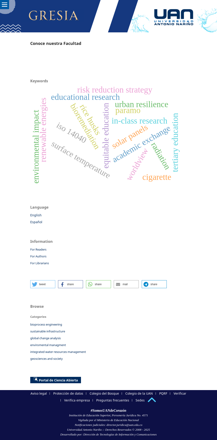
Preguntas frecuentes (112, 400)
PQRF (163, 393)
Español (36, 222)
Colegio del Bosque (104, 393)
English (36, 215)
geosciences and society (46, 359)
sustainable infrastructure (47, 331)
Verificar (180, 393)
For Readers (38, 249)
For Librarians (39, 263)
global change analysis (45, 338)
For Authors (38, 256)
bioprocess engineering (46, 324)
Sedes (140, 400)
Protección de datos (68, 393)
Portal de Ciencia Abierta (55, 379)
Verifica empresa (77, 400)
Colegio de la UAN (139, 393)
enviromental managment (48, 345)
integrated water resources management (58, 352)
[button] (42, 284)
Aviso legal (38, 393)
